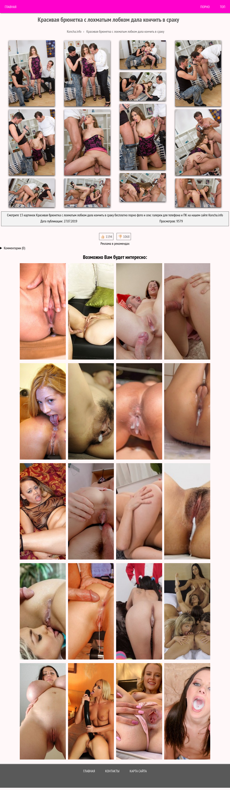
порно (205, 6)
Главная (10, 6)
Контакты (112, 771)
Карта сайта (138, 771)
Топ (222, 6)
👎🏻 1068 (124, 236)
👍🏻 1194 (106, 236)
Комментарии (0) (14, 248)
